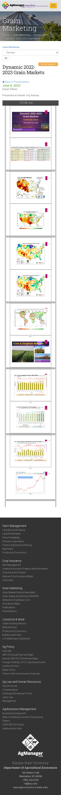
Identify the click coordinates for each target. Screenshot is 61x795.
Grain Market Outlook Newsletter (18, 592)
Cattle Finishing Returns (14, 623)
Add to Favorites (48, 64)
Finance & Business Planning (17, 545)
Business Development (14, 713)
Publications (8, 607)
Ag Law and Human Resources (21, 681)
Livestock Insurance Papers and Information (25, 568)
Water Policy (8, 670)
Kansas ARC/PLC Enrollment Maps (20, 658)
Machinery (7, 549)
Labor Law (7, 697)
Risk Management (11, 565)
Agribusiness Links (12, 728)
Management (9, 701)
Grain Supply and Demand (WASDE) (20, 596)
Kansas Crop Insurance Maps (17, 576)
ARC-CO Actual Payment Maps (18, 654)
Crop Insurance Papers (14, 572)
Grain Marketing (21, 35)
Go (6, 58)
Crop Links (7, 580)
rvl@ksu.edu (30, 783)
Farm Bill (6, 651)
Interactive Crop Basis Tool (16, 600)
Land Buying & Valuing (13, 530)
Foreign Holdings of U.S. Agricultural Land (23, 662)
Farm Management (14, 526)
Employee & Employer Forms (17, 693)
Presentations (41, 35)
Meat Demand (9, 627)
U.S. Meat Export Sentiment (16, 638)
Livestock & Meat (13, 619)
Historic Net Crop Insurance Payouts (21, 673)
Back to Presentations (15, 81)
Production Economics (14, 552)
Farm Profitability (11, 537)
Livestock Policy (10, 666)
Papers (6, 721)
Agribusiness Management (19, 709)
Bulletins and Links (11, 635)
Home (5, 35)
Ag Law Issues (9, 686)
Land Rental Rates (11, 533)
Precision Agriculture (13, 541)
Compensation (10, 689)
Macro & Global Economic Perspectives (22, 717)
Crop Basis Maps (11, 603)
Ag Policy (8, 646)
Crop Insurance (11, 560)
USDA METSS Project (13, 724)
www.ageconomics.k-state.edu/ (30, 787)
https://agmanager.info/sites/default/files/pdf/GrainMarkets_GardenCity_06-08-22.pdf (30, 303)
